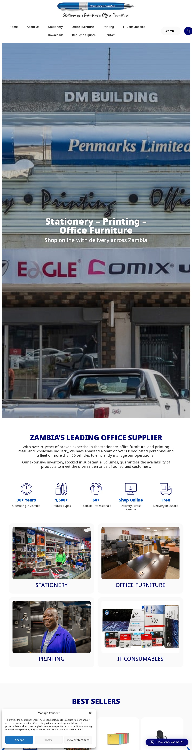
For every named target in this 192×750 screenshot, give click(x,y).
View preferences (78, 740)
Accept (19, 740)
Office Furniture (83, 27)
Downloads (55, 35)
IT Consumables (134, 27)
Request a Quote (84, 35)
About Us (33, 27)
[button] (90, 713)
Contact (110, 35)
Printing (108, 27)
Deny (48, 740)
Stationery (55, 27)
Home (13, 27)
